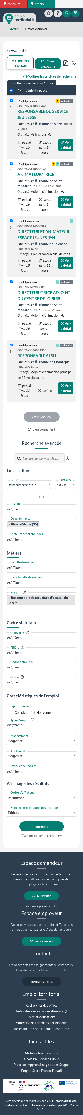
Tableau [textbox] (13, 813)
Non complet (45, 712)
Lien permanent (41, 429)
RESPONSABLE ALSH (36, 355)
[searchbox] (41, 509)
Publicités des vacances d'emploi (39, 1011)
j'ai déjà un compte (41, 906)
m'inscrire (41, 896)
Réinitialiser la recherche (41, 836)
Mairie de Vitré (48, 124)
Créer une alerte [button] (48, 63)
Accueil (15, 29)
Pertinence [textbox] (16, 798)
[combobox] (29, 484)
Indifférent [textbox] (15, 741)
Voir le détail (66, 144)
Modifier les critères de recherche (49, 76)
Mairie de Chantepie (51, 362)
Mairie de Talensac (50, 244)
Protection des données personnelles (41, 1023)
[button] (67, 458)
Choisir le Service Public (41, 1059)
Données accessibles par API (49, 1105)
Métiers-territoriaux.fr (41, 1053)
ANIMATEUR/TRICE (35, 174)
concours (12, 4)
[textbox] (29, 485)
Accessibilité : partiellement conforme (41, 1029)
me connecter (41, 941)
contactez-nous (41, 982)
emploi (38, 4)
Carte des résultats (20, 63)
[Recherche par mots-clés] (43, 459)
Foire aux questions (41, 1017)
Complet (21, 712)
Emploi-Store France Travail (41, 1071)
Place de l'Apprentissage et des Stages (41, 1065)
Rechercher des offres (42, 1005)
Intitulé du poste (32, 90)
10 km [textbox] (61, 485)
